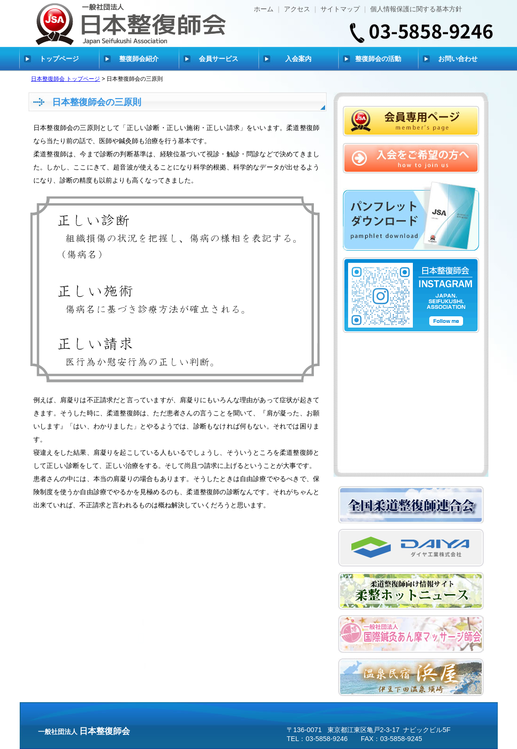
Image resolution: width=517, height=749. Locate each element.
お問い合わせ (458, 58)
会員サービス (218, 58)
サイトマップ (340, 9)
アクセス (297, 9)
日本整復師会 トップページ (65, 79)
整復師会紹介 (139, 58)
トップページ (59, 58)
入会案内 (298, 58)
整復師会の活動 (378, 58)
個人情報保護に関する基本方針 (416, 9)
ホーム (264, 9)
